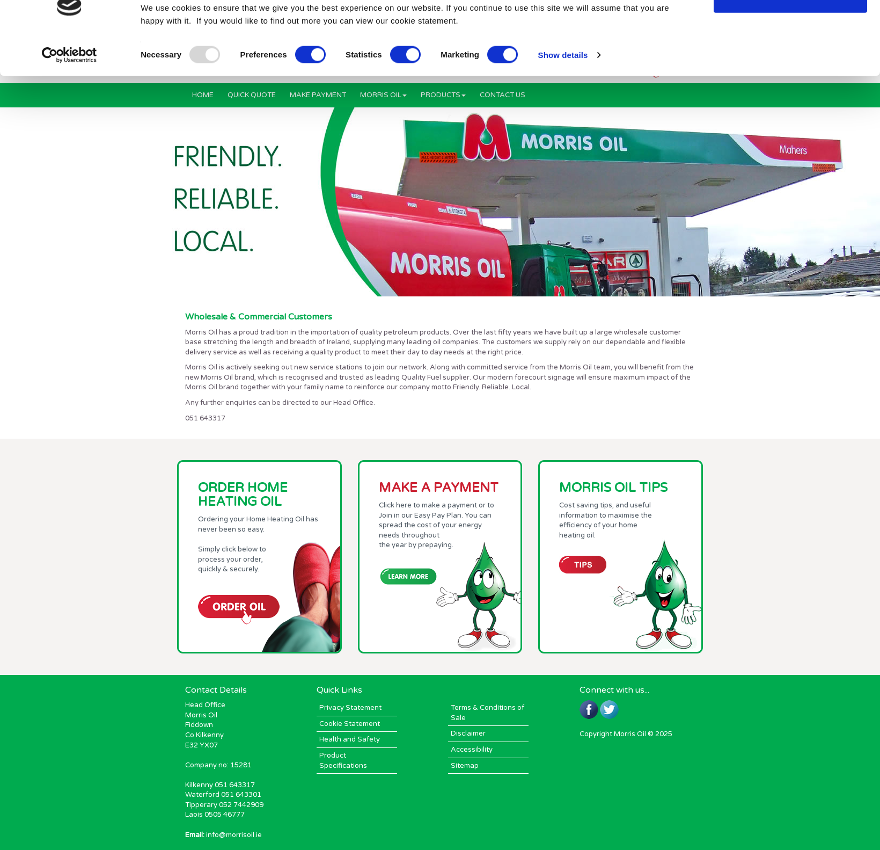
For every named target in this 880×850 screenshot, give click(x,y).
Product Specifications (343, 760)
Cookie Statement (349, 724)
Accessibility (472, 749)
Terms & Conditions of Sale (487, 712)
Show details (563, 86)
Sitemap (465, 765)
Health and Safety (349, 739)
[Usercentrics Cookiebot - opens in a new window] (69, 87)
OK (790, 28)
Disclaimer (468, 733)
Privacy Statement (350, 707)
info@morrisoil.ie (234, 835)
